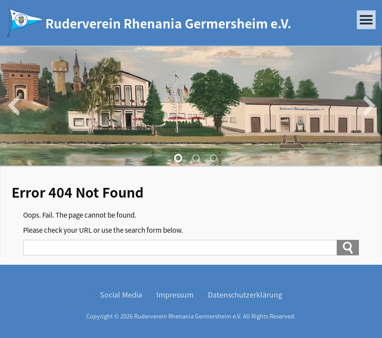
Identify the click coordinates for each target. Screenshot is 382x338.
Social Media (121, 294)
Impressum (175, 294)
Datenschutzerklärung (245, 294)
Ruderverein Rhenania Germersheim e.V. (168, 23)
